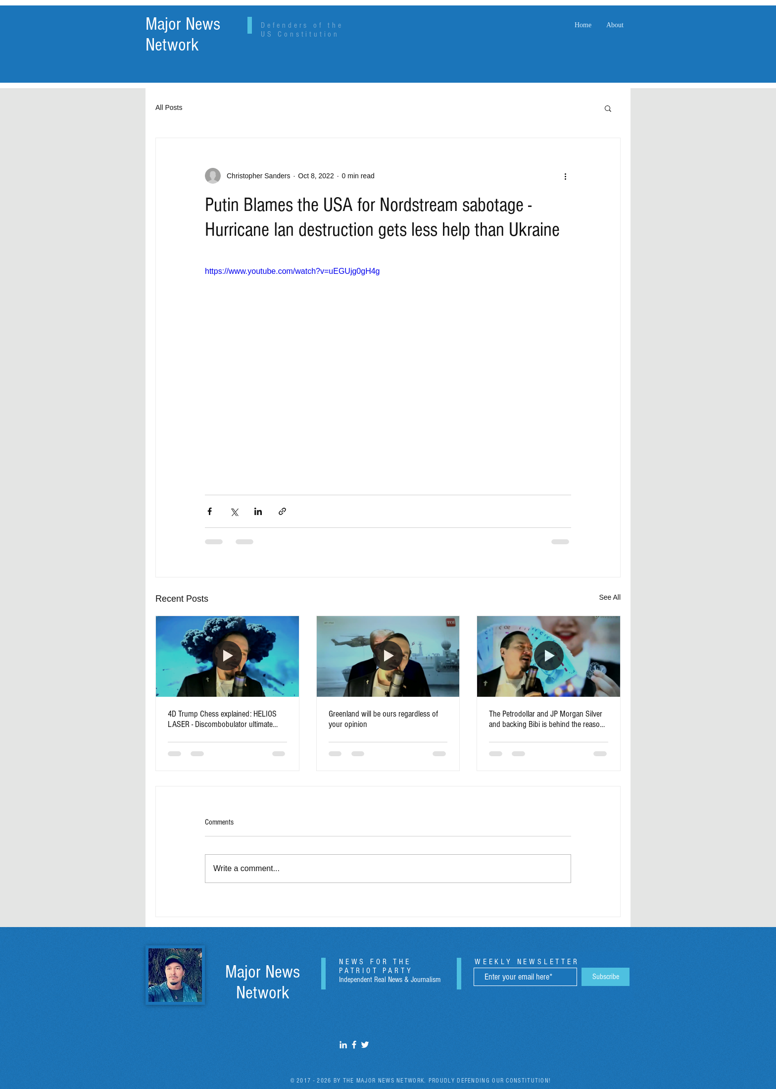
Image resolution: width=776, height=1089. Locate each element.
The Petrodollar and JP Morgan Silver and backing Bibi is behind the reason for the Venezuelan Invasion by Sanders (546, 719)
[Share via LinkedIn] (258, 511)
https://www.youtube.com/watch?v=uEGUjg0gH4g (292, 271)
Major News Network (183, 34)
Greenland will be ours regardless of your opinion (383, 719)
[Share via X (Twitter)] (234, 511)
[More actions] (565, 176)
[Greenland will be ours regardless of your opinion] (388, 656)
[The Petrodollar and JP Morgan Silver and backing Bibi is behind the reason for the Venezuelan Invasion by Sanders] (548, 656)
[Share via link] (282, 511)
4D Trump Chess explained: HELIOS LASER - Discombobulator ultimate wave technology (222, 719)
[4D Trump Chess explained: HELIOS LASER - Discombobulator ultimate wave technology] (227, 656)
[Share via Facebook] (209, 511)
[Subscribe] (606, 977)
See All (610, 597)
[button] (608, 108)
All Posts (168, 107)
